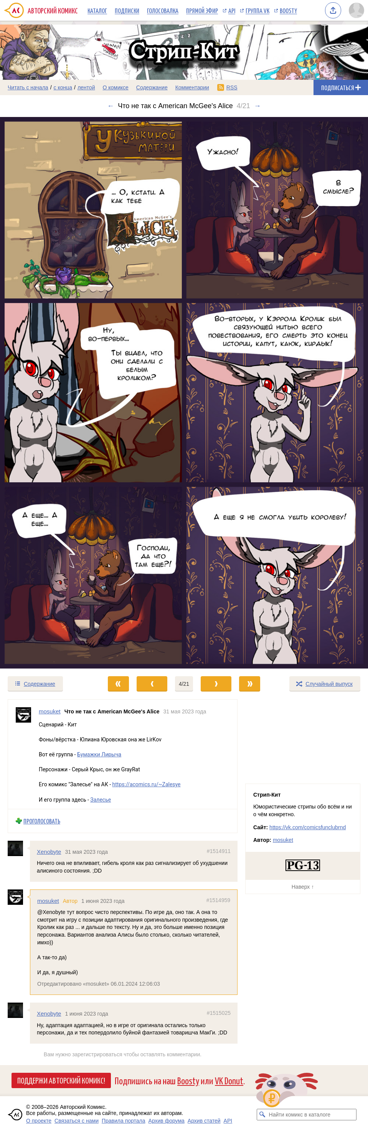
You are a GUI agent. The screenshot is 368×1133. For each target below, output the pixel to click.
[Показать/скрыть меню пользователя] (356, 10)
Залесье (100, 800)
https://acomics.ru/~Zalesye (146, 785)
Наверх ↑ (303, 887)
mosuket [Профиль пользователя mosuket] (50, 711)
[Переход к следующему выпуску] (184, 393)
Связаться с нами (76, 1121)
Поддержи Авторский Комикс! (61, 1080)
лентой (86, 87)
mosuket (48, 901)
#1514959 (218, 900)
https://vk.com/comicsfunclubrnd (307, 827)
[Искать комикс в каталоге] (262, 1114)
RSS (232, 87)
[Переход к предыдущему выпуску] (46, 393)
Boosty (288, 10)
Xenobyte (49, 851)
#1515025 (219, 1013)
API (231, 10)
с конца (63, 87)
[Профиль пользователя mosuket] (23, 754)
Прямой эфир (202, 10)
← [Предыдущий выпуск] (110, 106)
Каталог (97, 10)
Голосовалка (162, 10)
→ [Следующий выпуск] (257, 106)
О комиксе (115, 87)
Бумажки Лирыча (99, 754)
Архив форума (167, 1121)
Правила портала (123, 1121)
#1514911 (219, 851)
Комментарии (192, 87)
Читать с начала (28, 87)
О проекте (38, 1121)
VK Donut (229, 1080)
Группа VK (257, 10)
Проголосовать (41, 821)
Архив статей (204, 1121)
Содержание (152, 87)
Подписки (127, 10)
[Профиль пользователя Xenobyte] (19, 848)
